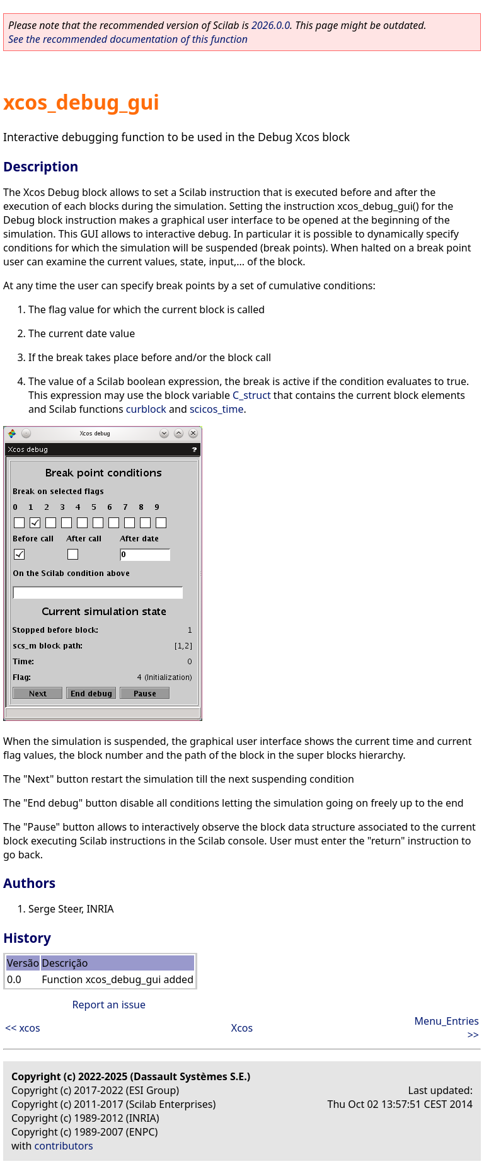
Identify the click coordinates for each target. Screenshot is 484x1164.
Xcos (242, 1028)
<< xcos (22, 1028)
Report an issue (109, 1004)
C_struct (252, 395)
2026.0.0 (270, 25)
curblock (146, 409)
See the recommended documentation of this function (128, 39)
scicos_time (217, 409)
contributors (64, 1146)
